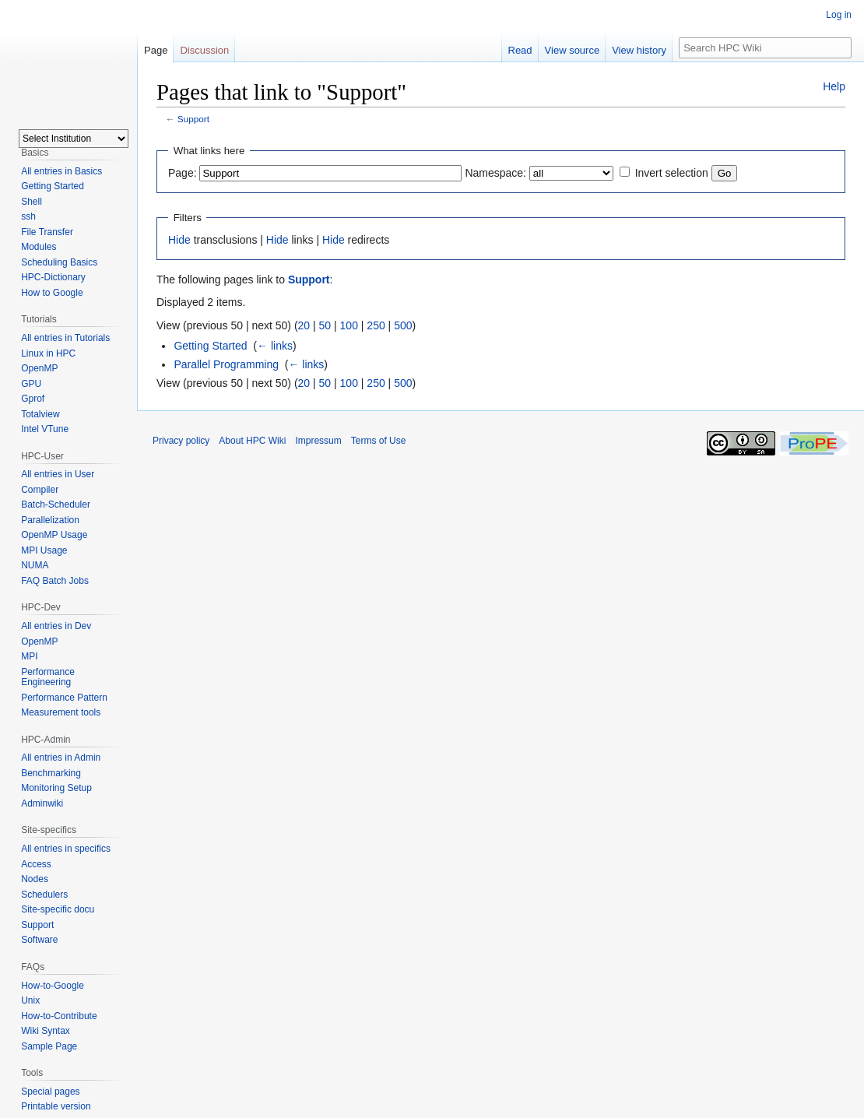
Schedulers (44, 894)
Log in (839, 14)
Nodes (34, 879)
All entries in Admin (60, 757)
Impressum (318, 440)
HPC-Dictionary (53, 277)
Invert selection (671, 173)
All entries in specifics (66, 848)
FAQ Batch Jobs (55, 580)
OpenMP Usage (54, 534)
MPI (29, 656)
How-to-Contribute (59, 1016)
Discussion (204, 50)
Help (834, 86)
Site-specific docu (57, 909)
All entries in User (57, 474)
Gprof (32, 398)
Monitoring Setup (56, 787)
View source (572, 50)
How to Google (52, 292)
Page (155, 50)
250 (376, 325)
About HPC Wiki (252, 440)
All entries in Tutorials (65, 337)
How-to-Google (52, 985)
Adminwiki (42, 803)
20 (304, 325)
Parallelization (50, 520)
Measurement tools (60, 712)
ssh (28, 216)
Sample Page (49, 1046)
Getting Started (210, 345)
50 (325, 325)
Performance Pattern (64, 697)
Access (36, 864)
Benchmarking (51, 773)
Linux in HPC (48, 353)
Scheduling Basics (59, 262)
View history (639, 50)
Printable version (55, 1106)
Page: (182, 173)
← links (275, 345)
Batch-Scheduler (55, 504)
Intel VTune (44, 429)
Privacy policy (181, 440)
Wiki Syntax (45, 1030)
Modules (38, 246)
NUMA (34, 565)
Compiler (39, 489)
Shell (31, 201)
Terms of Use (378, 440)
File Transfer (47, 232)
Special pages (50, 1091)
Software (39, 939)
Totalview (40, 414)
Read (520, 50)
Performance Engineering (48, 677)
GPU (31, 383)
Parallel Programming (226, 364)
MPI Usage (44, 550)
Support (193, 119)
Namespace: (495, 173)
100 (349, 325)
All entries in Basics (61, 171)
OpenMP (39, 368)
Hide (179, 240)
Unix (30, 1000)
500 (403, 325)
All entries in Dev (56, 626)
